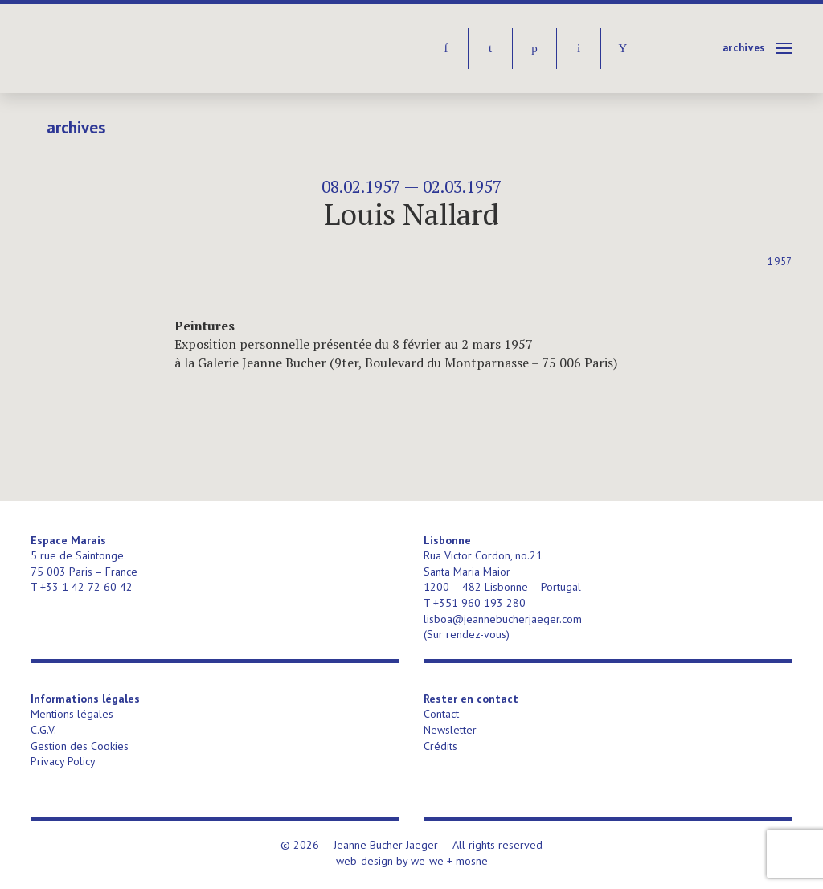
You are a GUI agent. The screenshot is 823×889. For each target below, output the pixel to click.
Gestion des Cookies (80, 746)
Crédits (440, 746)
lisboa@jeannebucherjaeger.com (503, 619)
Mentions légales (72, 714)
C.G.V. (43, 730)
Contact (441, 714)
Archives (744, 48)
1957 (780, 261)
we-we (427, 861)
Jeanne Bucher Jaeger (154, 48)
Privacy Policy (63, 761)
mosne (472, 861)
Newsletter (450, 730)
